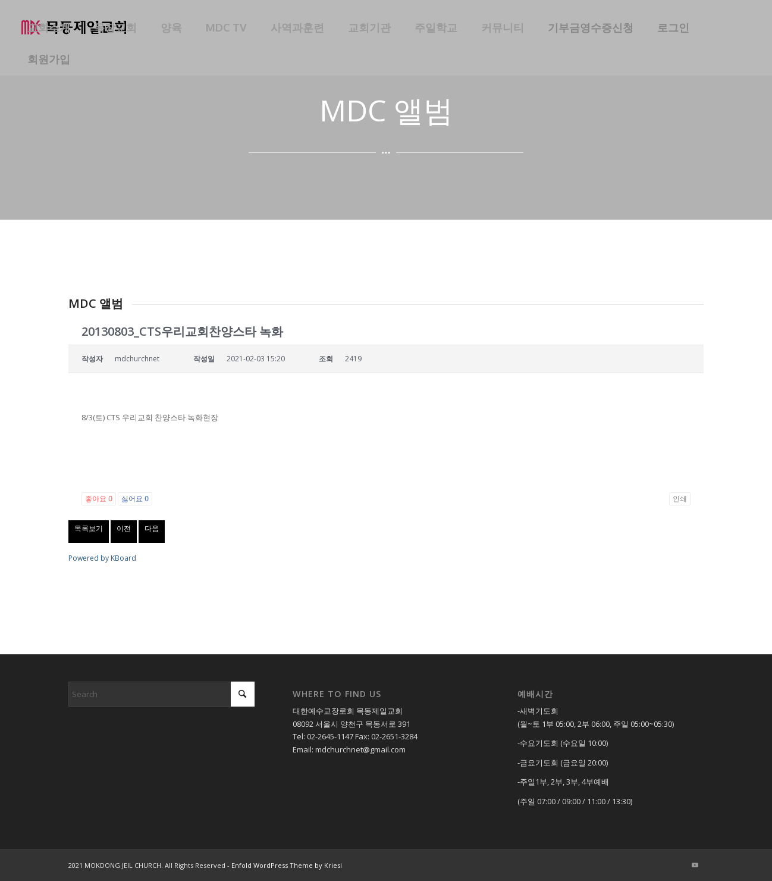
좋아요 (98, 499)
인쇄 (680, 499)
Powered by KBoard (102, 558)
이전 (124, 528)
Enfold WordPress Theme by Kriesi (286, 865)
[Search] (161, 694)
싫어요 (135, 499)
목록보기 (88, 528)
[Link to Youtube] (695, 865)
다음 (152, 528)
